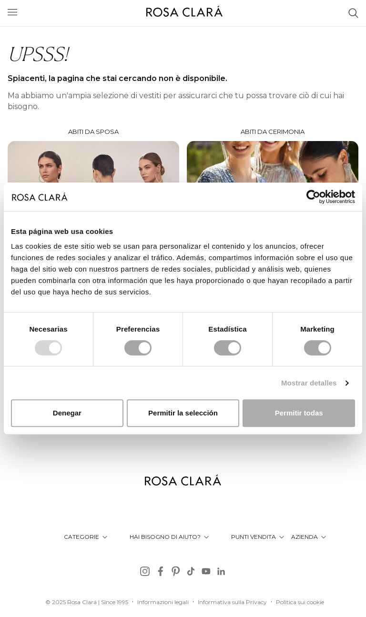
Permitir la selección (183, 413)
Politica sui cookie (300, 602)
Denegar (67, 413)
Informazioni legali (163, 602)
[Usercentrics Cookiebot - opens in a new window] (313, 197)
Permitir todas (299, 413)
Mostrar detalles (309, 383)
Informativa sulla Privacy (232, 602)
